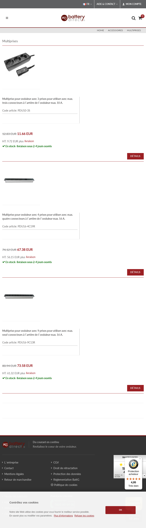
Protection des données (67, 474)
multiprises (134, 30)
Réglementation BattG (66, 479)
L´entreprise (11, 462)
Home (100, 30)
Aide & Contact (107, 4)
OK (120, 510)
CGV (56, 462)
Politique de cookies (64, 485)
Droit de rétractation (65, 468)
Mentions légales (14, 474)
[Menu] (140, 459)
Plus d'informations (63, 515)
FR (87, 4)
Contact (9, 468)
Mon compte (131, 4)
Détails (135, 156)
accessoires (115, 30)
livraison (29, 141)
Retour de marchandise (17, 479)
